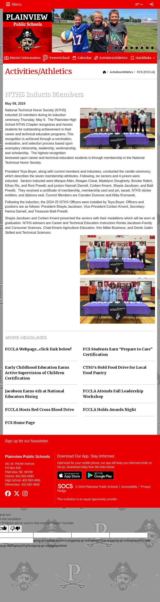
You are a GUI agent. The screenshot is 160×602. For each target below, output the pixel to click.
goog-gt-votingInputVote (50, 545)
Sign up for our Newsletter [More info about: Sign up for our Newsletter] (26, 441)
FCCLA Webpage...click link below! (38, 349)
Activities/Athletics (121, 72)
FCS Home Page (20, 422)
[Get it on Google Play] (100, 475)
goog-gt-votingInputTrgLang (92, 540)
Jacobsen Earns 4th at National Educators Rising (34, 394)
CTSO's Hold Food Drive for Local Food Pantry (114, 370)
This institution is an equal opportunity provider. (87, 499)
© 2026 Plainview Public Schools (96, 486)
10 (152, 47)
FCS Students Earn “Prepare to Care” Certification (117, 352)
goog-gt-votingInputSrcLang (53, 540)
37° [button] (139, 4)
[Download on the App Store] (69, 475)
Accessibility (129, 486)
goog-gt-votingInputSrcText (131, 540)
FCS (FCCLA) (146, 72)
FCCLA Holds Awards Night (109, 409)
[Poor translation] (15, 528)
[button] (143, 57)
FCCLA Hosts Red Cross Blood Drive (39, 409)
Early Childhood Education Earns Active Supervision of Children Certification (37, 372)
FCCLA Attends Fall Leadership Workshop (113, 394)
